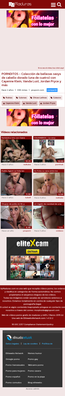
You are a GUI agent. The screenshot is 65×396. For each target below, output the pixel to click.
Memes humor (35, 353)
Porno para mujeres (15, 370)
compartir (52, 90)
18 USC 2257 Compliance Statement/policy (32, 324)
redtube (27, 164)
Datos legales (12, 343)
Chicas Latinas (40, 97)
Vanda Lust (31, 103)
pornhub (59, 164)
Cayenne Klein (12, 103)
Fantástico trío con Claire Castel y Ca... (13, 137)
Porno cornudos (13, 382)
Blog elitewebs (35, 382)
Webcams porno (36, 365)
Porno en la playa (36, 376)
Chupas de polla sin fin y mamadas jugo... (13, 204)
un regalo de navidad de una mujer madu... (47, 204)
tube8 (28, 197)
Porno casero (34, 370)
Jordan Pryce (49, 103)
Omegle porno (13, 359)
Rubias (9, 97)
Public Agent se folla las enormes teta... (13, 171)
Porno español (13, 376)
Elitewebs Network (14, 353)
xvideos (59, 230)
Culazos (57, 97)
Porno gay (33, 359)
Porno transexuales (15, 365)
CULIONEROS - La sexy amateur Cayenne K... (44, 137)
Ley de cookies (30, 343)
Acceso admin (32, 388)
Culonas (23, 97)
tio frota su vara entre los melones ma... (46, 171)
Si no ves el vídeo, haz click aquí (51, 68)
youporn (27, 230)
